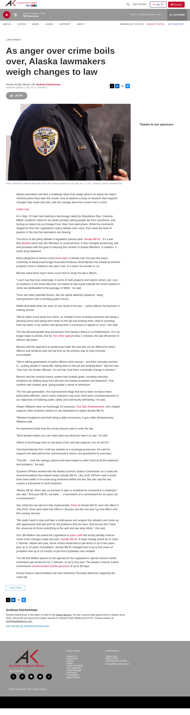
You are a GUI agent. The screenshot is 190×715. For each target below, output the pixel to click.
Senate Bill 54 (69, 545)
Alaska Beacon (64, 621)
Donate (179, 8)
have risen (62, 264)
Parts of (75, 511)
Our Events (71, 679)
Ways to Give (112, 665)
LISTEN (22, 31)
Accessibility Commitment (117, 671)
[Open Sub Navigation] (13, 31)
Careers (70, 667)
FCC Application (73, 675)
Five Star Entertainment (90, 413)
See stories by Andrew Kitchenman (27, 632)
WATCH (7, 31)
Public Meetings (73, 677)
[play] (6, 21)
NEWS (35, 31)
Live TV (159, 7)
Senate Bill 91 (92, 245)
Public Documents (74, 672)
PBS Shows (140, 8)
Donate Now (111, 663)
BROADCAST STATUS (132, 31)
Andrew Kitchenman (48, 91)
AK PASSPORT (176, 31)
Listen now (22, 215)
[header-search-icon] (128, 7)
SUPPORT (64, 31)
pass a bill (76, 541)
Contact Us (71, 663)
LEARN (49, 31)
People (69, 670)
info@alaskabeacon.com (19, 628)
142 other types (62, 342)
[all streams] (177, 21)
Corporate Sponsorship (116, 667)
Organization (72, 665)
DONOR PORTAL (156, 31)
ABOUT (81, 31)
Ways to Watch (73, 684)
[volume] (15, 21)
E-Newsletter (72, 682)
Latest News (13, 46)
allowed (26, 249)
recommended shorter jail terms (50, 572)
